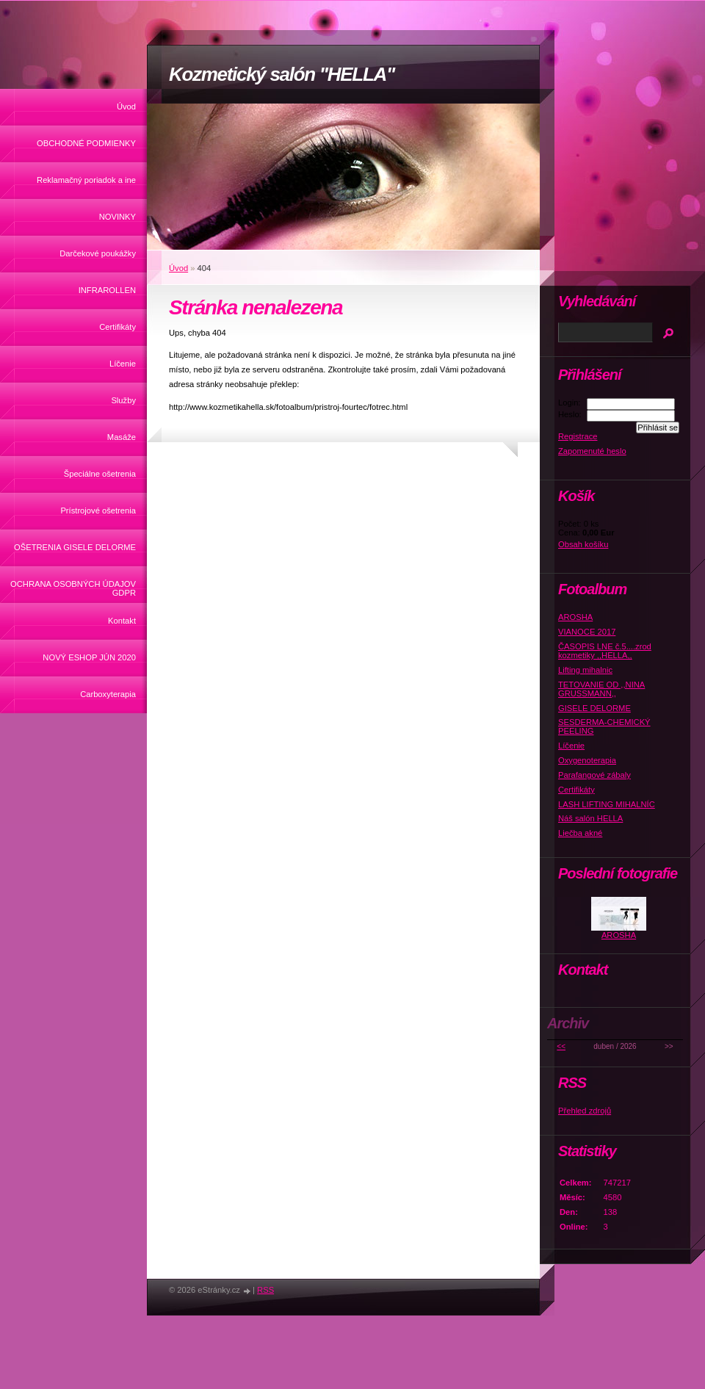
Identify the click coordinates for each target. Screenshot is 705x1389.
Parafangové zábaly (594, 775)
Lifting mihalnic (585, 669)
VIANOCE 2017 (586, 631)
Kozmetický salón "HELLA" (281, 74)
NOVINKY (117, 216)
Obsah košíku (583, 544)
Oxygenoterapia (587, 760)
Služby (123, 400)
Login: (569, 402)
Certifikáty (117, 326)
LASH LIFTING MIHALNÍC (606, 804)
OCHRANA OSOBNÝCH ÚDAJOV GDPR (73, 588)
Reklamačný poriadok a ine (86, 180)
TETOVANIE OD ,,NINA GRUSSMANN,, (601, 689)
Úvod (126, 106)
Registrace (577, 436)
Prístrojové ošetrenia (98, 510)
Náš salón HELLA (590, 818)
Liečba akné (580, 833)
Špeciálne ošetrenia (100, 473)
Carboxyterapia (108, 694)
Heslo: (570, 414)
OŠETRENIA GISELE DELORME (75, 547)
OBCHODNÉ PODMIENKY (86, 143)
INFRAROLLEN (107, 290)
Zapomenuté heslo (592, 451)
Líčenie (122, 363)
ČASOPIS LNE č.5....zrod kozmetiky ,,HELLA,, (604, 651)
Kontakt (122, 620)
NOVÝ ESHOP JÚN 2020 (89, 657)
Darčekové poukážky (97, 253)
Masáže (121, 437)
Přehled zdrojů (584, 1110)
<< (561, 1046)
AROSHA (575, 617)
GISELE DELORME (594, 708)
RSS (265, 1289)
